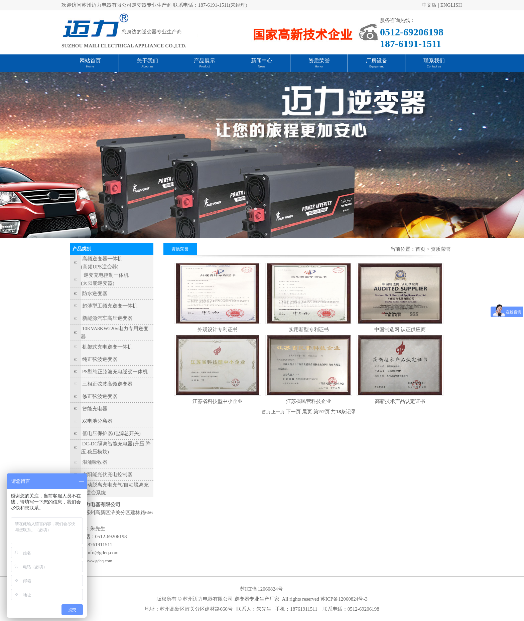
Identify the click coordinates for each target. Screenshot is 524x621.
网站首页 (90, 60)
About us (147, 66)
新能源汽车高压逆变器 (107, 318)
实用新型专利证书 (309, 329)
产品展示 (204, 60)
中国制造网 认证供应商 (400, 329)
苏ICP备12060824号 (261, 589)
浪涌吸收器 (94, 462)
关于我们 (147, 60)
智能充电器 (94, 408)
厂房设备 (376, 60)
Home (90, 66)
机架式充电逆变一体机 (107, 347)
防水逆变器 (94, 293)
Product (204, 66)
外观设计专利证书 (218, 329)
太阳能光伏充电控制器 (107, 474)
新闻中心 (261, 60)
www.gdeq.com (98, 560)
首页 (420, 249)
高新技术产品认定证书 (400, 401)
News (262, 66)
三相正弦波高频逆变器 (107, 384)
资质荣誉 (319, 60)
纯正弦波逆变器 (99, 359)
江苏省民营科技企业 (308, 401)
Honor (319, 66)
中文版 (429, 5)
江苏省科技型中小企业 (217, 401)
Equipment (376, 66)
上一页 (277, 411)
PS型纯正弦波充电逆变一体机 (115, 371)
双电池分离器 (97, 421)
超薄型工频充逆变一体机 (109, 305)
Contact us (434, 66)
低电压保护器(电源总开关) (111, 433)
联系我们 (434, 60)
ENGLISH (451, 5)
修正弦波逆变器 (99, 396)
